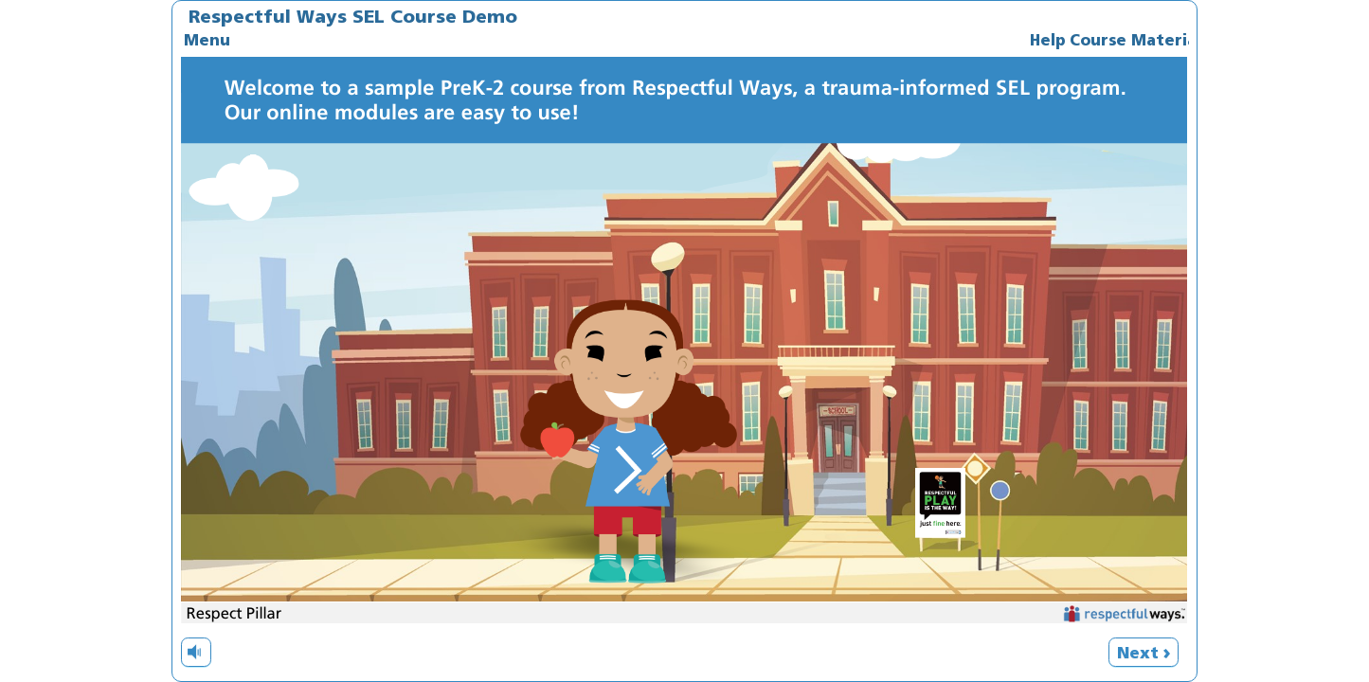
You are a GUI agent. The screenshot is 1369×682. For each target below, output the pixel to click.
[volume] (196, 651)
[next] (1143, 652)
